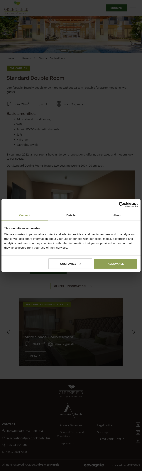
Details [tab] (71, 215)
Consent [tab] (24, 215)
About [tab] (117, 215)
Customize (70, 263)
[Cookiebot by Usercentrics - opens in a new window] (121, 204)
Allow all (116, 263)
